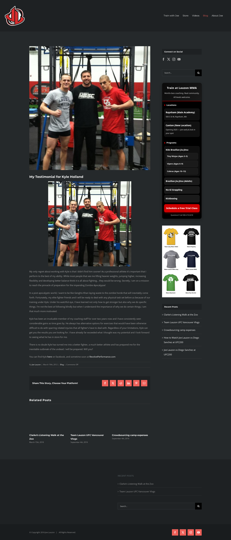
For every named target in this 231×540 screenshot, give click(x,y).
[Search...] (178, 73)
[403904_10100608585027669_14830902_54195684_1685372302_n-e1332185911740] (89, 108)
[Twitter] (168, 59)
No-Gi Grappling (174, 189)
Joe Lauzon (36, 364)
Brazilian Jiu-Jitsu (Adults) (179, 181)
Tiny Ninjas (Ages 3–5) (177, 156)
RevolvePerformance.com (102, 356)
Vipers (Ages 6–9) (175, 163)
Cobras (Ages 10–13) (176, 171)
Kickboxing (171, 198)
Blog (62, 364)
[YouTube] (179, 59)
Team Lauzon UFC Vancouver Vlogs (181, 322)
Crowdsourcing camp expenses (130, 435)
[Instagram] (173, 59)
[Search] (198, 73)
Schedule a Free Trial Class (182, 208)
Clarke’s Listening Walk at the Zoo (181, 314)
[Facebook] (163, 59)
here (49, 356)
